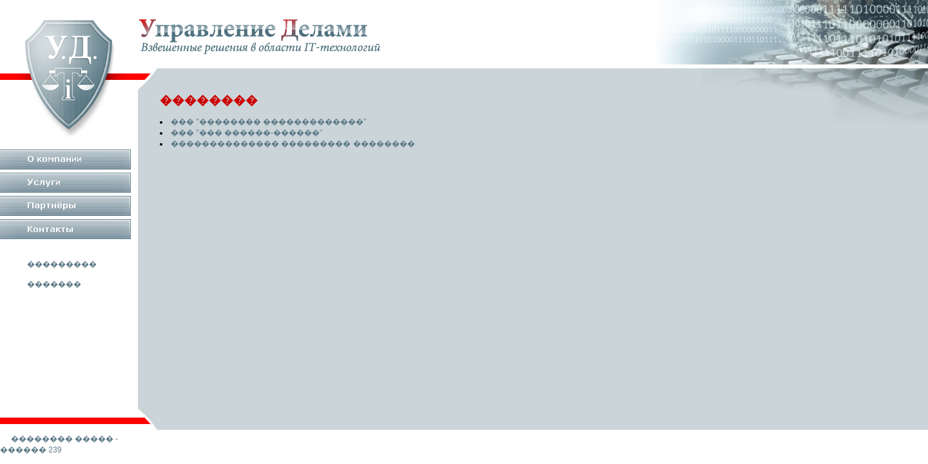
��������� (62, 264)
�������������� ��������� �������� (293, 143)
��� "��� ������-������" (246, 132)
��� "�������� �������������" (268, 121)
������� (54, 284)
